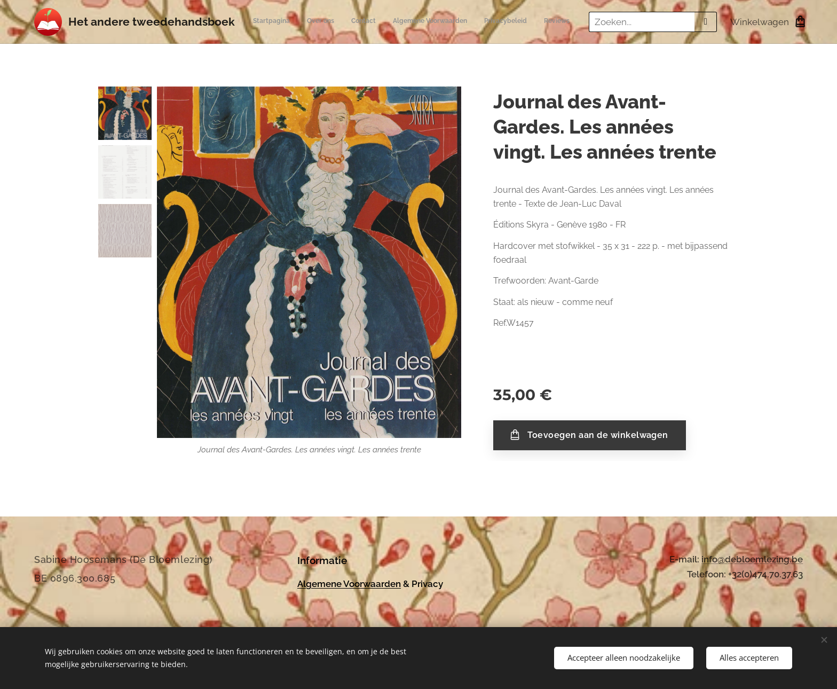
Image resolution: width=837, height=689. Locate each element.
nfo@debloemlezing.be (753, 559)
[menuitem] (479, 22)
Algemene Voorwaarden (349, 583)
